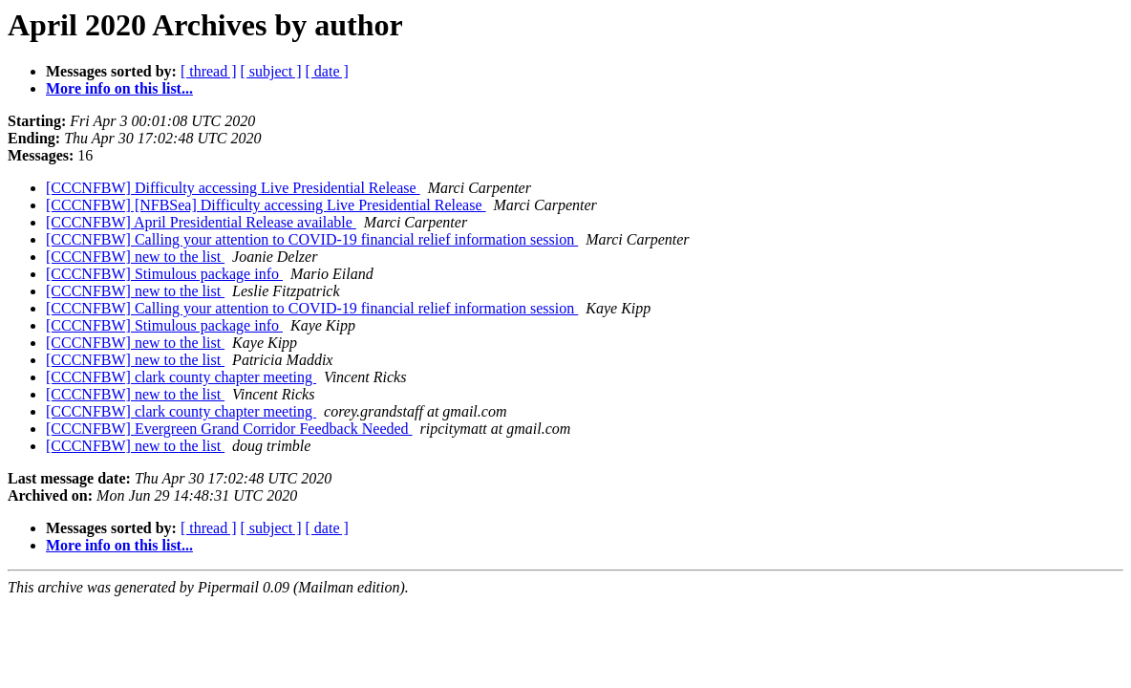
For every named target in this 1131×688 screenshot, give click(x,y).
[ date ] (327, 71)
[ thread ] (209, 71)
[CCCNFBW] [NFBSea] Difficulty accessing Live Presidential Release (266, 205)
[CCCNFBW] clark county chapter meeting (181, 377)
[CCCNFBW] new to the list (135, 256)
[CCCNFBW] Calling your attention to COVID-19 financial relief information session (312, 239)
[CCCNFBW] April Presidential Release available (201, 222)
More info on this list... (119, 88)
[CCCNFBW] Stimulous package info (164, 274)
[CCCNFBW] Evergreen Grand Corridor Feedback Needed (229, 428)
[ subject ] (271, 71)
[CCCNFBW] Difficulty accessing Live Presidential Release (233, 188)
